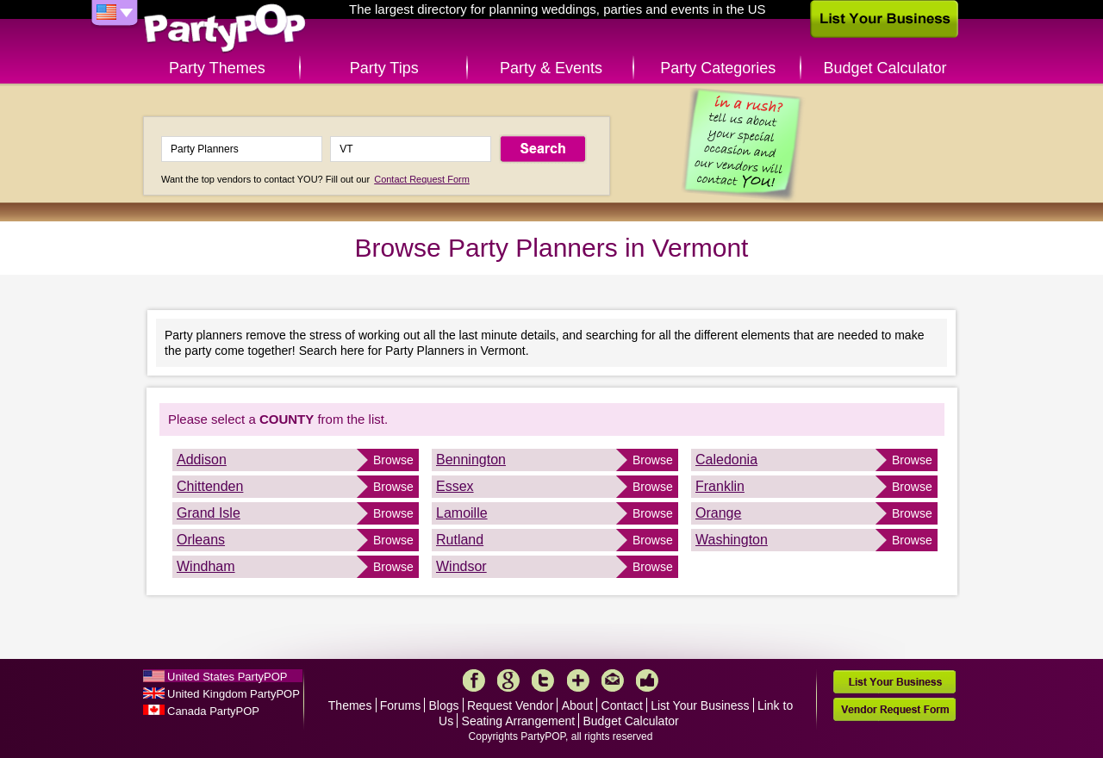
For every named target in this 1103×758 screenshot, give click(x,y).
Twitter (543, 680)
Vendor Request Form (894, 709)
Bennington (471, 459)
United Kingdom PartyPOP (233, 693)
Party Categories (718, 68)
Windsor (461, 566)
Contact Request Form (422, 179)
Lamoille (462, 513)
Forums (400, 705)
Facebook (474, 680)
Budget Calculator (885, 68)
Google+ (508, 680)
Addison (202, 459)
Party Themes (217, 68)
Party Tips (384, 68)
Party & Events (551, 68)
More (578, 680)
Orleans (201, 539)
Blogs (444, 705)
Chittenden (210, 486)
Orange (718, 513)
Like (647, 680)
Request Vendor (510, 705)
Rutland (459, 539)
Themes (350, 705)
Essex (455, 486)
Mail (612, 680)
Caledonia (726, 459)
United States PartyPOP (227, 676)
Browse (393, 460)
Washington (731, 539)
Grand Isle (208, 513)
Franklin (720, 486)
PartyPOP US (225, 28)
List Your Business (700, 705)
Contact (622, 705)
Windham (206, 566)
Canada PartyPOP (213, 711)
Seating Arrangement (519, 721)
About (578, 705)
